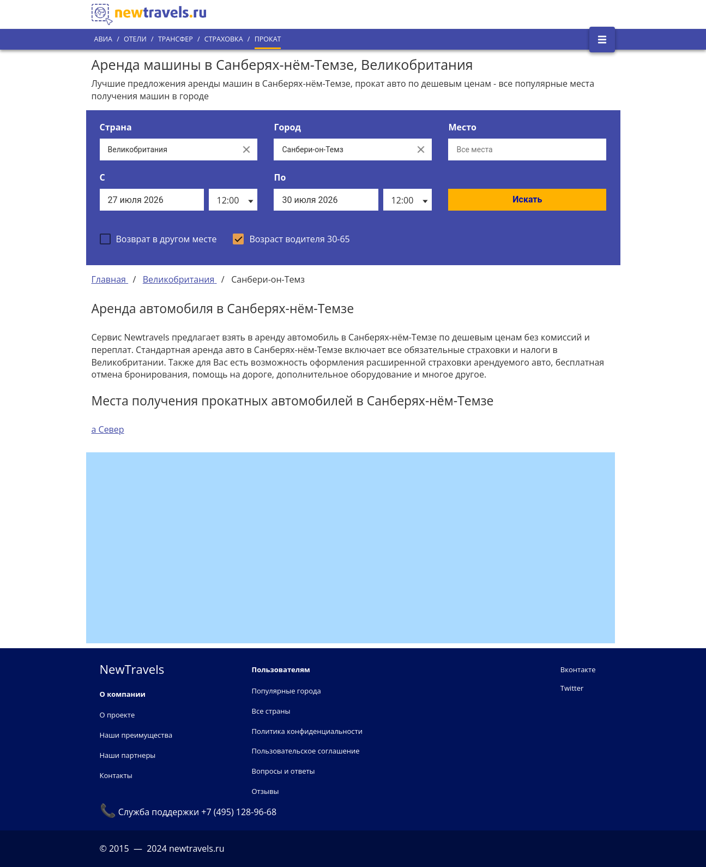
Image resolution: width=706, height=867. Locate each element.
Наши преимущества (136, 735)
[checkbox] (158, 239)
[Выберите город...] (342, 149)
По (280, 177)
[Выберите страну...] (168, 149)
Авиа (103, 39)
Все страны (271, 711)
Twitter (571, 688)
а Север (108, 429)
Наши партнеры (128, 755)
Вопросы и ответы (283, 771)
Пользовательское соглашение (306, 751)
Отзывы (265, 791)
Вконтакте (578, 669)
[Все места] (527, 149)
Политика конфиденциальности (307, 731)
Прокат (268, 39)
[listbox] (233, 200)
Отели (135, 39)
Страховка (223, 39)
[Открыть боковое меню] (602, 39)
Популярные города (286, 691)
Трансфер (175, 39)
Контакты (116, 775)
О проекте (117, 715)
